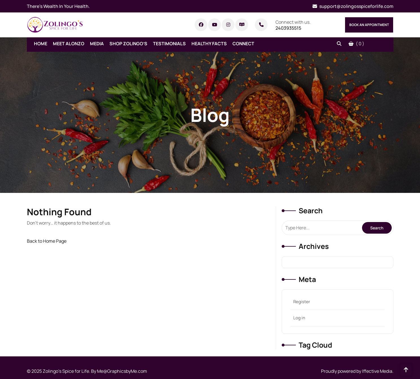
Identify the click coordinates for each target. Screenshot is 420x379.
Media (97, 43)
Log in (299, 318)
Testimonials (169, 43)
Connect (243, 43)
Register (301, 302)
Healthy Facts (209, 43)
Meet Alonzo (68, 43)
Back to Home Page (46, 241)
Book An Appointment (369, 24)
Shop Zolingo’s (128, 43)
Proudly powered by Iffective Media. (357, 371)
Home (40, 43)
